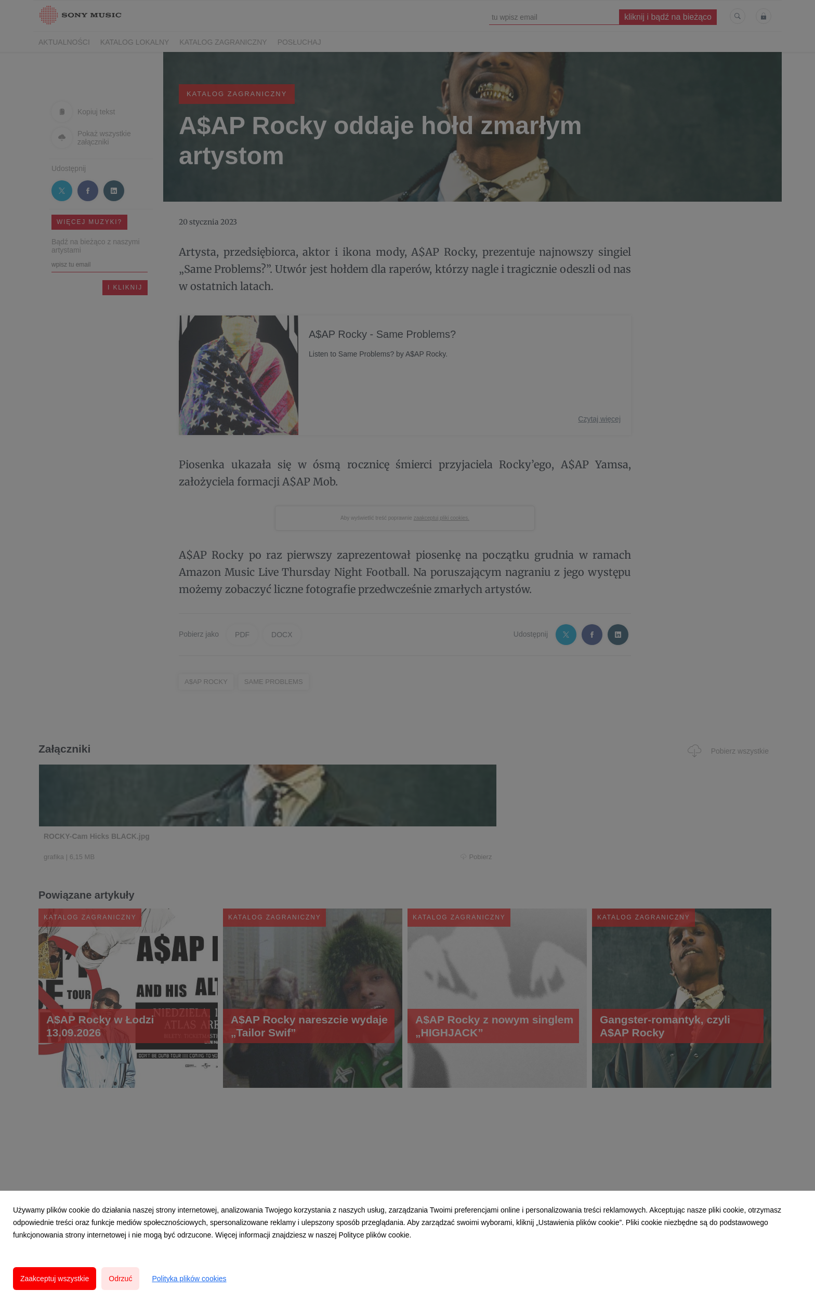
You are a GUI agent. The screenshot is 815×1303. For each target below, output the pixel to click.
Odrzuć (120, 1278)
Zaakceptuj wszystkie (54, 1278)
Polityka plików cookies (189, 1278)
